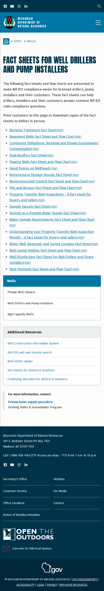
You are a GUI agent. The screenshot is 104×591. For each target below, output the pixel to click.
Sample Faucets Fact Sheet (33, 207)
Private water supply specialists (30, 402)
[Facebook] (5, 6)
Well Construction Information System (33, 343)
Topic (18, 41)
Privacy (52, 584)
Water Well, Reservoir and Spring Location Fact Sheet (53, 244)
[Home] (6, 41)
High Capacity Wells (21, 314)
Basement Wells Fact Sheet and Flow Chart (45, 137)
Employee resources (73, 584)
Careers (59, 503)
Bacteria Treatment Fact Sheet (36, 130)
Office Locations (13, 503)
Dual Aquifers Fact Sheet (31, 155)
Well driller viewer (20, 361)
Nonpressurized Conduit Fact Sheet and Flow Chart (52, 181)
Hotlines (59, 479)
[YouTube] (12, 6)
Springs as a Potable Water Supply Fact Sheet (47, 213)
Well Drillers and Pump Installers (30, 303)
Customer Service (15, 491)
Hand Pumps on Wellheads (33, 168)
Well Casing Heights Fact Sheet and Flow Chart (48, 250)
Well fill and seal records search (30, 352)
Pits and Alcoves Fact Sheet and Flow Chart (45, 188)
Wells (31, 41)
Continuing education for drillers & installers (38, 379)
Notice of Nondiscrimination (21, 515)
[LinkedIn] (26, 6)
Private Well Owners (21, 292)
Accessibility (26, 584)
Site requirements (85, 579)
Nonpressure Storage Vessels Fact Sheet (44, 175)
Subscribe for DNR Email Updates (32, 548)
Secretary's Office (15, 479)
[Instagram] (19, 6)
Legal (40, 584)
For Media (60, 491)
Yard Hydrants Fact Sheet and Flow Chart (44, 269)
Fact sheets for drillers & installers (31, 370)
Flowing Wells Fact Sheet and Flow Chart (43, 162)
